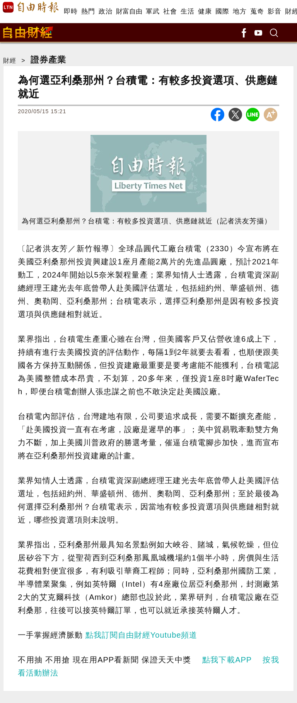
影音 (274, 11)
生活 (187, 11)
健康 (205, 11)
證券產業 (48, 60)
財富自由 (129, 11)
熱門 (88, 11)
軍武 (152, 11)
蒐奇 (257, 11)
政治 (105, 11)
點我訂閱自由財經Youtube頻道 (141, 635)
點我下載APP (227, 659)
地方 (239, 11)
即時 (70, 11)
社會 (170, 11)
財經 (9, 60)
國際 (222, 11)
